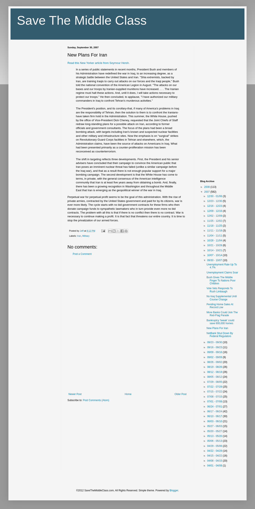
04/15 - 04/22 (215, 455)
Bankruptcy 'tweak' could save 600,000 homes (220, 322)
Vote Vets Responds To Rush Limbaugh (220, 290)
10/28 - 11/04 (215, 240)
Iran (79, 236)
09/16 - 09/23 (215, 347)
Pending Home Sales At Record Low (220, 306)
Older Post (180, 394)
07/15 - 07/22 (215, 391)
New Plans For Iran (217, 328)
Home (128, 394)
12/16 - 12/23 (215, 205)
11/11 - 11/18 (215, 230)
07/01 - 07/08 (215, 401)
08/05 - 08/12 (215, 376)
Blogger (174, 490)
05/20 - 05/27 (215, 431)
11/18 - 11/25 (215, 225)
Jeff (82, 231)
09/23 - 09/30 (215, 342)
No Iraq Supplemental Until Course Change (222, 298)
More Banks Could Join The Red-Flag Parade (222, 314)
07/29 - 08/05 (215, 381)
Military (85, 236)
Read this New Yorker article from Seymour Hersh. (98, 62)
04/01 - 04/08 (215, 465)
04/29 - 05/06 (215, 446)
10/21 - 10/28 (215, 245)
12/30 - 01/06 (215, 196)
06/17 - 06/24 (215, 411)
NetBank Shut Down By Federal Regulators (220, 335)
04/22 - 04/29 (215, 450)
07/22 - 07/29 (215, 386)
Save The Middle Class (82, 20)
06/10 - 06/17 (215, 416)
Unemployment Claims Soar (222, 272)
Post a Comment (82, 253)
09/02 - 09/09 (215, 357)
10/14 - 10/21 (215, 250)
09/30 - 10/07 (215, 260)
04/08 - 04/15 (215, 460)
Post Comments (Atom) (96, 400)
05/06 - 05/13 (215, 440)
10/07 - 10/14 (215, 255)
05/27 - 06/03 (215, 426)
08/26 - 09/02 (215, 362)
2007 (207, 191)
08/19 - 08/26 (215, 366)
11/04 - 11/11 (215, 235)
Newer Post (75, 394)
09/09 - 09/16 (215, 352)
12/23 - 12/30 (215, 201)
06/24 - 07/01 (215, 406)
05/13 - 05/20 (215, 436)
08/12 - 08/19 (215, 372)
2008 (207, 186)
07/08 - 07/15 (215, 396)
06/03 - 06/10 (215, 421)
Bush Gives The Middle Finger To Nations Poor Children (221, 280)
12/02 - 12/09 (215, 215)
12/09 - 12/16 (215, 211)
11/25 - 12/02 (215, 220)
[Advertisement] (127, 324)
